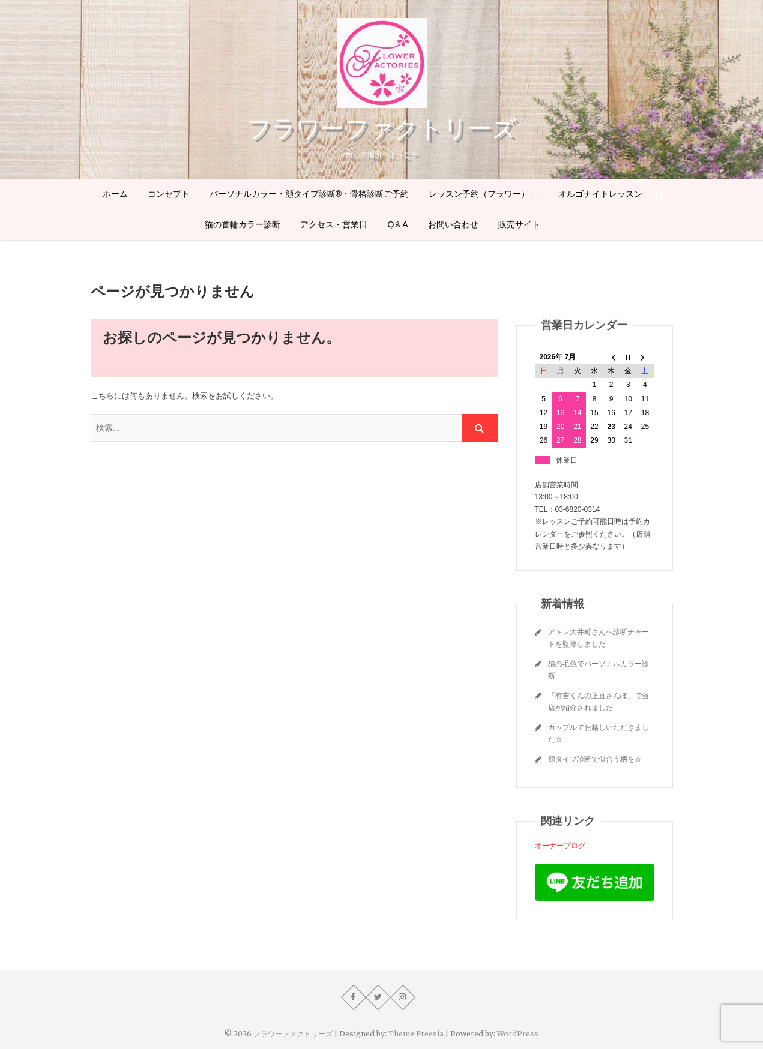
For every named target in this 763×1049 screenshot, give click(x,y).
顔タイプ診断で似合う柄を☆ (595, 758)
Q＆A (397, 224)
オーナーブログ (560, 845)
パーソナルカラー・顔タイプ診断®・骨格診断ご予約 (309, 194)
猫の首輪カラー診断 (242, 224)
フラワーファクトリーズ (381, 128)
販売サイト (519, 224)
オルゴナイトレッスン (600, 194)
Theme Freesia (416, 1033)
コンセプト (169, 194)
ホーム (115, 194)
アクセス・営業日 (333, 224)
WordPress (517, 1033)
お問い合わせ (453, 224)
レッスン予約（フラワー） (479, 194)
